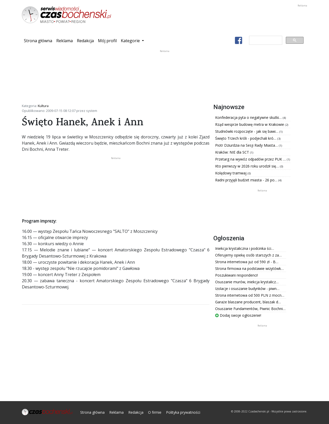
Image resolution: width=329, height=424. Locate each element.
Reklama (64, 40)
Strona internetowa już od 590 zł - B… (246, 261)
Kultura (43, 105)
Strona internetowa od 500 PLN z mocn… (249, 295)
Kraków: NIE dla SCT (232, 152)
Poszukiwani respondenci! (236, 275)
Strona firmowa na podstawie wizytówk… (249, 268)
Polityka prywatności (183, 412)
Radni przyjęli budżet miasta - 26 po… (246, 180)
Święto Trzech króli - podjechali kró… (246, 138)
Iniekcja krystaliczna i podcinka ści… (244, 248)
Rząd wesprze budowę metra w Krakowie (250, 124)
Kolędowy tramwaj (231, 173)
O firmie (154, 412)
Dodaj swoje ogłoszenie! (238, 315)
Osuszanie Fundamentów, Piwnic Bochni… (250, 308)
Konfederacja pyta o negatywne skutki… (249, 117)
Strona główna (39, 40)
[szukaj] (265, 40)
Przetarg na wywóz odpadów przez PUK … (251, 159)
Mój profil (107, 40)
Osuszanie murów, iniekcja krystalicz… (247, 281)
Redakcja (85, 40)
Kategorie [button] (131, 40)
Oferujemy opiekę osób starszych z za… (248, 255)
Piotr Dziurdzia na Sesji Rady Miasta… (247, 145)
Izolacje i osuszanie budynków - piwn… (247, 288)
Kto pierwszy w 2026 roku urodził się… (247, 166)
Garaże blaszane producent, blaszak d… (248, 301)
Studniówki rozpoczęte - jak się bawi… (247, 131)
